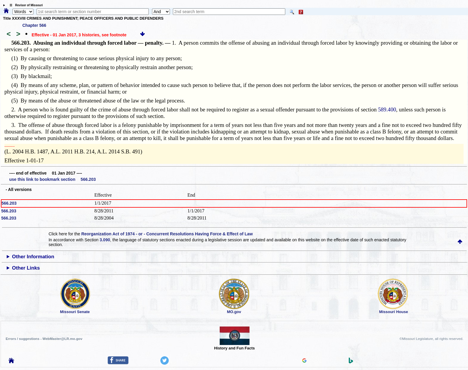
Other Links (26, 268)
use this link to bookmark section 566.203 (52, 179)
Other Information (33, 256)
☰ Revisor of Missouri (25, 5)
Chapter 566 (34, 25)
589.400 (387, 109)
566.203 (9, 203)
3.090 (105, 239)
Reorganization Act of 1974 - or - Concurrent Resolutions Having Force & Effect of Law (167, 233)
